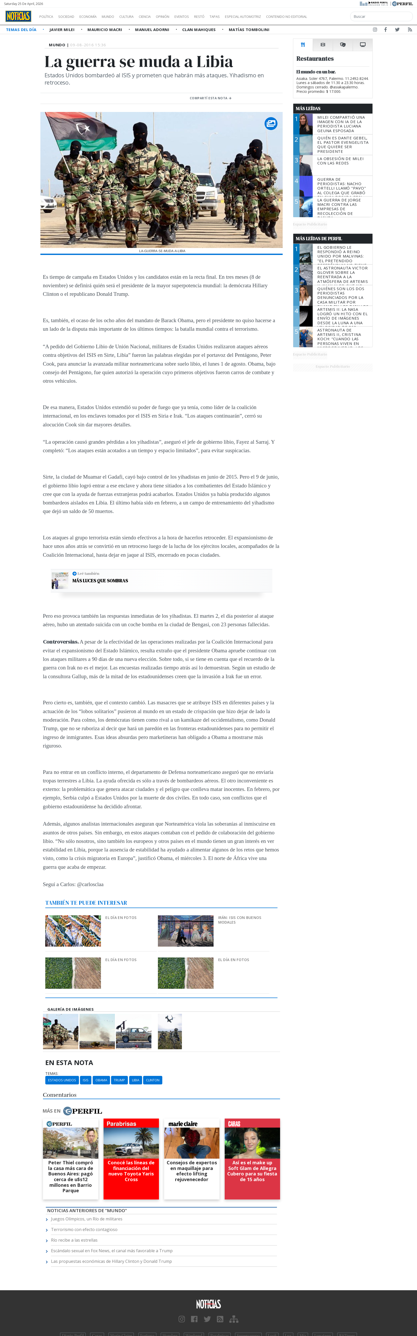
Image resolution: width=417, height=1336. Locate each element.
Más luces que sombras (100, 581)
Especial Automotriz (277, 16)
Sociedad (71, 16)
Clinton (152, 1080)
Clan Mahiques (199, 29)
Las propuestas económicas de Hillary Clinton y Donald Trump (111, 1261)
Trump (119, 1080)
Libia (135, 1080)
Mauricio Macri (105, 29)
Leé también (88, 573)
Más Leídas (308, 108)
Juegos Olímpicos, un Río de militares (86, 1219)
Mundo (119, 16)
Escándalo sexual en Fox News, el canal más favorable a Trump (112, 1251)
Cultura (141, 16)
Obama (101, 1080)
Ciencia (162, 16)
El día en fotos (120, 917)
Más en (72, 1111)
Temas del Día (22, 29)
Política (48, 16)
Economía (96, 16)
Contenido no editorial (331, 16)
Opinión (183, 16)
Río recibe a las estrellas (74, 1240)
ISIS (86, 1080)
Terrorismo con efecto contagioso (84, 1229)
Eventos (206, 16)
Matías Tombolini (249, 29)
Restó (226, 16)
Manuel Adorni (152, 29)
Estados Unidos (62, 1080)
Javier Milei (62, 29)
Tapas (244, 16)
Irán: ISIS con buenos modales (239, 920)
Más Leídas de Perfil (319, 239)
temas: (51, 1073)
